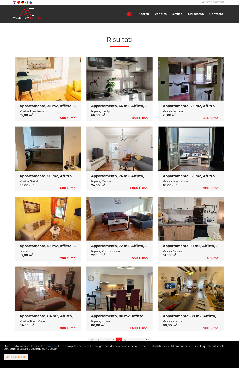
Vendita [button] (161, 14)
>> (147, 340)
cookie (49, 346)
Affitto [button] (177, 14)
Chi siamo (196, 14)
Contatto (216, 14)
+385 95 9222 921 (213, 2)
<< (91, 340)
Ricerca (143, 14)
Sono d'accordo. (15, 356)
